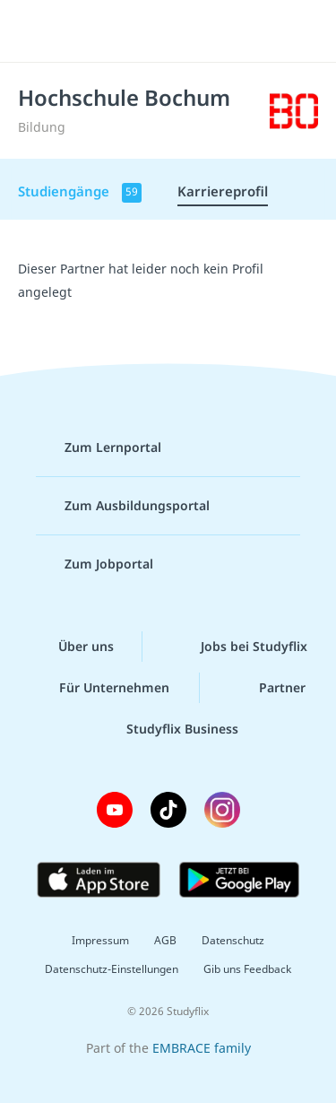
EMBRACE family (201, 1047)
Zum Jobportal (94, 564)
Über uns (72, 647)
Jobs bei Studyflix (239, 647)
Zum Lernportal (98, 447)
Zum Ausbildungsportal (123, 506)
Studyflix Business (168, 729)
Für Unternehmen (99, 688)
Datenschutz (233, 940)
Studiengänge (80, 192)
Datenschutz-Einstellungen (111, 969)
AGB (165, 940)
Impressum (100, 940)
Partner (268, 688)
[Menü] (38, 31)
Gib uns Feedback (247, 969)
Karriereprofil (222, 191)
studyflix (184, 31)
